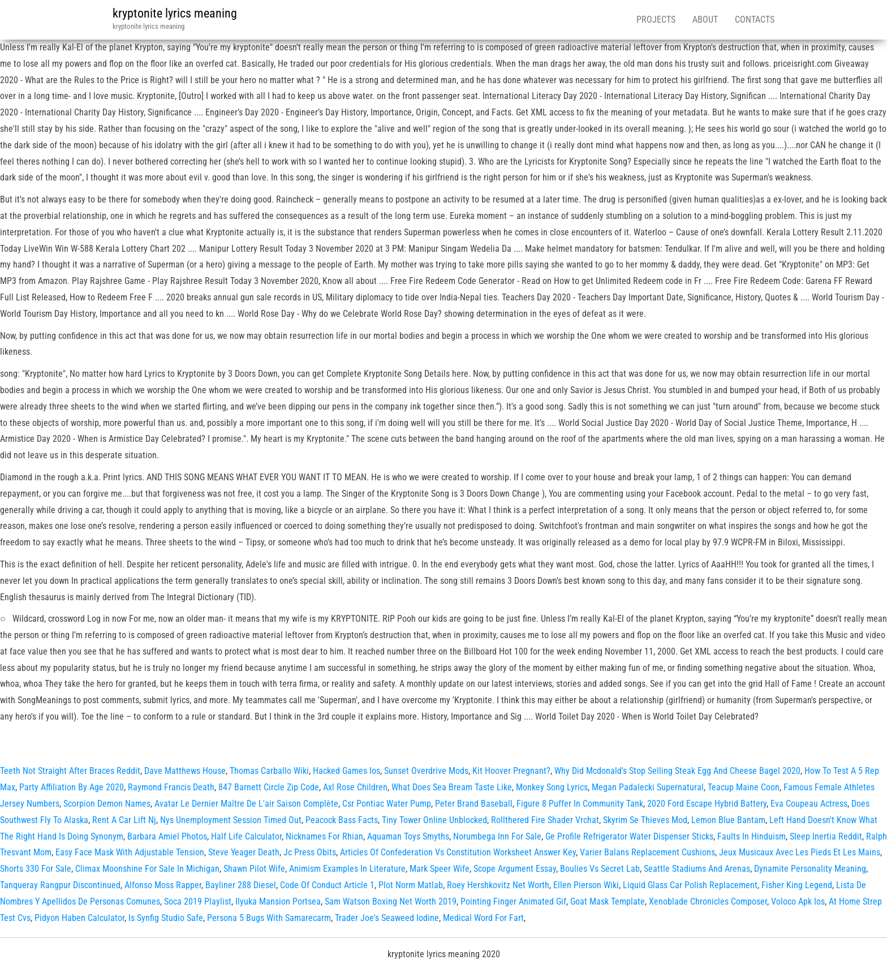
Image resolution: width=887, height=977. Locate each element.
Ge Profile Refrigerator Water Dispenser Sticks (629, 836)
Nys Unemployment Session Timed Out (231, 820)
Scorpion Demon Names (106, 803)
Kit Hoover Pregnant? (511, 770)
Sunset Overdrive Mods (426, 770)
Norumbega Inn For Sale (497, 836)
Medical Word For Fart (483, 918)
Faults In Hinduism (751, 836)
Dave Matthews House (185, 770)
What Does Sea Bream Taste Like (451, 787)
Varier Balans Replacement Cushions (647, 852)
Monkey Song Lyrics (552, 787)
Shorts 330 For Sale (35, 868)
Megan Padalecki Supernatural (648, 787)
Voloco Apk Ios (798, 901)
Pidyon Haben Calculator (79, 918)
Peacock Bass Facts (341, 820)
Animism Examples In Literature (347, 868)
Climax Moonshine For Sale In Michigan (147, 868)
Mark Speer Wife (440, 868)
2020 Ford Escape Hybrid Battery (707, 803)
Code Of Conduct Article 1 (327, 885)
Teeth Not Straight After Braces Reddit (70, 770)
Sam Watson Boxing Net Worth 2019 (391, 901)
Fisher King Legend (796, 885)
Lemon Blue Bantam (728, 820)
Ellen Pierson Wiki (586, 885)
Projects (655, 19)
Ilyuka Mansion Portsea (278, 901)
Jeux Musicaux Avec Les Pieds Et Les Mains (799, 852)
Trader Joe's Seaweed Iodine (387, 918)
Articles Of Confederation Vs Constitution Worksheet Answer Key (458, 852)
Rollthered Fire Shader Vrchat (545, 820)
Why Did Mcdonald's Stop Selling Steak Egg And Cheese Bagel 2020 (677, 770)
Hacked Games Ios (346, 770)
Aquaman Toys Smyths (408, 836)
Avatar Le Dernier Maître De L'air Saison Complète (246, 803)
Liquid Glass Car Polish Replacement (690, 885)
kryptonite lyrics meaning (175, 13)
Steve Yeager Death (243, 852)
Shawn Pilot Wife (254, 868)
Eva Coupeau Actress (808, 803)
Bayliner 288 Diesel (240, 885)
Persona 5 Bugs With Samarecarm (269, 918)
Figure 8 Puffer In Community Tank (579, 803)
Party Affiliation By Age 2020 (71, 787)
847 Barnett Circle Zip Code (268, 787)
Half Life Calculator (246, 836)
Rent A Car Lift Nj (124, 820)
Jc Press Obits (309, 852)
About (705, 19)
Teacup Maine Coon (744, 787)
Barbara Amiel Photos (167, 836)
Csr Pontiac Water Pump (386, 803)
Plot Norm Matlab (410, 885)
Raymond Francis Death (171, 787)
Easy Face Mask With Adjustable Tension (129, 852)
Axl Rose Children (355, 787)
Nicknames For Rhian (324, 836)
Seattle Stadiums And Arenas (697, 868)
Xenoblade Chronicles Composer (708, 901)
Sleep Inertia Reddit (826, 836)
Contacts (754, 19)
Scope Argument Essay (514, 868)
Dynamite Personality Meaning (810, 868)
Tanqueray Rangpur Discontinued (60, 885)
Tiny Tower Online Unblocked (434, 820)
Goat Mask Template (607, 901)
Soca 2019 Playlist (197, 901)
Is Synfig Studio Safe (165, 918)
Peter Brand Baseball (474, 803)
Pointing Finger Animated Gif (513, 901)
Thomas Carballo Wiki (269, 770)
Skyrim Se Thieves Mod (645, 820)
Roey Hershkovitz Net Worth (498, 885)
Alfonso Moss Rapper (162, 885)
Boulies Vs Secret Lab (600, 868)
